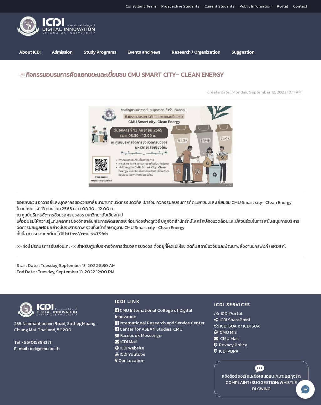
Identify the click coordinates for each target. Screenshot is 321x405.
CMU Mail (226, 338)
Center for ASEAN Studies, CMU (149, 329)
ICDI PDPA (226, 351)
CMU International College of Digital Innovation (153, 313)
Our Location (129, 360)
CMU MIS (225, 332)
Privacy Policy (230, 345)
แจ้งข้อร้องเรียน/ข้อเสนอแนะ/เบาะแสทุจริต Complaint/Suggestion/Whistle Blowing (261, 379)
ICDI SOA (228, 326)
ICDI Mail (126, 341)
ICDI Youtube (130, 354)
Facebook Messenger (139, 335)
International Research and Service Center (160, 323)
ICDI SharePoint (232, 320)
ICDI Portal (228, 313)
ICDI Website (129, 348)
